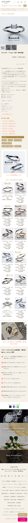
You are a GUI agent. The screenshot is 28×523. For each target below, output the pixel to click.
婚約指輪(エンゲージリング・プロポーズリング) (12, 137)
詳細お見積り (22, 514)
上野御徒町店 (12, 493)
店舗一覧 (12, 490)
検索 (25, 5)
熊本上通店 (13, 499)
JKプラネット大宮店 (8, 128)
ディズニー (4, 484)
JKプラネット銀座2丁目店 (9, 123)
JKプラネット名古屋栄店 (9, 131)
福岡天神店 (6, 499)
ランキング (9, 487)
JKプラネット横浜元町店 (9, 126)
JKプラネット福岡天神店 (9, 133)
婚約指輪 (8, 481)
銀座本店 (17, 490)
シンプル (10, 140)
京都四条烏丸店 (20, 496)
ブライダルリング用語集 (19, 487)
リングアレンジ (16, 515)
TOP (3, 481)
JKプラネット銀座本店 (8, 121)
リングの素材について (7, 114)
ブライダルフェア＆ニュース (10, 508)
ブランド (10, 484)
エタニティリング (21, 481)
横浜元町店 (19, 493)
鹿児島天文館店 (11, 502)
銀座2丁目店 (24, 490)
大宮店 (25, 493)
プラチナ (4, 140)
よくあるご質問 (4, 490)
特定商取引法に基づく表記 (14, 505)
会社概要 (18, 502)
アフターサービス (7, 515)
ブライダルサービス (19, 511)
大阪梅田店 (13, 496)
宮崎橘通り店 (21, 499)
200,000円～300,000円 (7, 146)
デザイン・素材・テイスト (20, 484)
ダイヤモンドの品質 (8, 511)
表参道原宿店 (4, 493)
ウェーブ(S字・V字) (6, 143)
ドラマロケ (21, 508)
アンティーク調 (17, 140)
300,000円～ (18, 146)
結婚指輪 (14, 481)
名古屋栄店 (6, 496)
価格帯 (4, 487)
